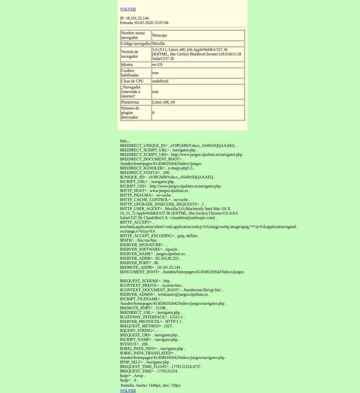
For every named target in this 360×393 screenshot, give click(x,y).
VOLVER (128, 9)
